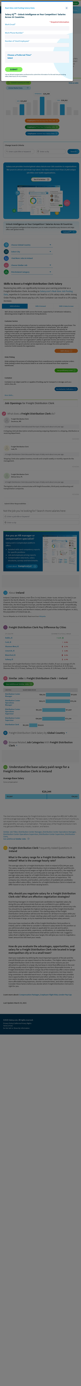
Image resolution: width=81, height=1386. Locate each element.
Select (10, 58)
